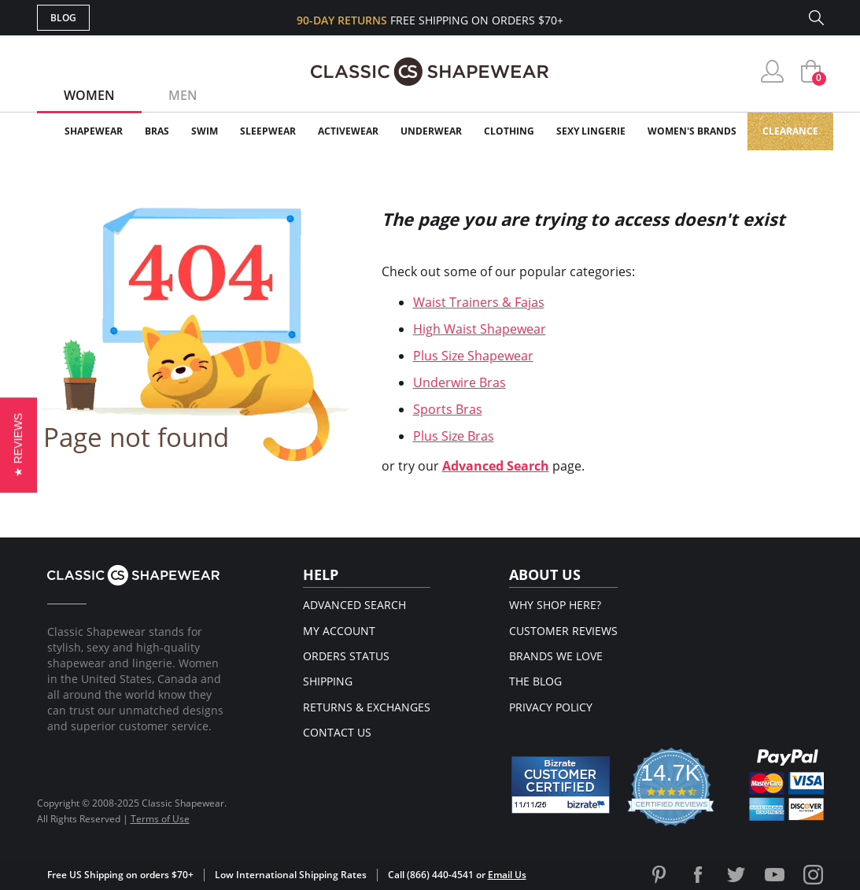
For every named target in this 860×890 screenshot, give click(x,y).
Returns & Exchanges (366, 707)
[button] (18, 445)
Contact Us (337, 732)
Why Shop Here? (555, 604)
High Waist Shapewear (479, 329)
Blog (63, 17)
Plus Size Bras (453, 436)
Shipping (327, 681)
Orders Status (346, 655)
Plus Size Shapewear (473, 355)
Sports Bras (447, 409)
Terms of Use (160, 818)
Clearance (790, 131)
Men (182, 95)
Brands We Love (556, 655)
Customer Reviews (563, 630)
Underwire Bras (459, 382)
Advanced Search (495, 466)
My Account (339, 630)
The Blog (535, 681)
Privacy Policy (550, 707)
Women (89, 95)
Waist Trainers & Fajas (478, 302)
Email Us (507, 874)
